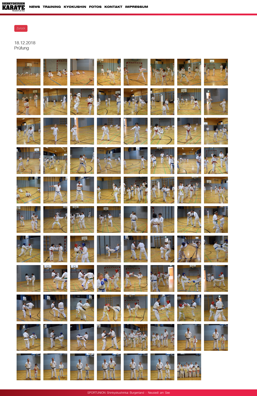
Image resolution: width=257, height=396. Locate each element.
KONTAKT (113, 7)
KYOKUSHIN (75, 7)
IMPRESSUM (136, 7)
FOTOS (95, 7)
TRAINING (52, 7)
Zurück (21, 28)
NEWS (34, 7)
